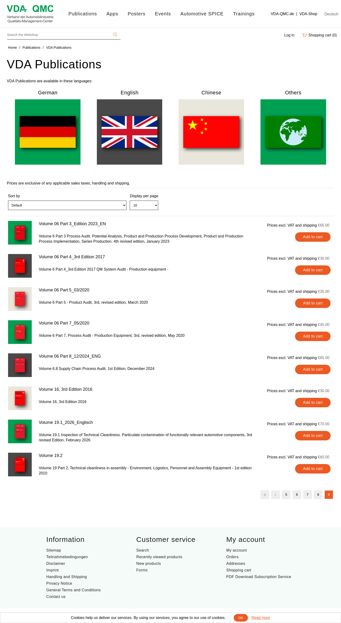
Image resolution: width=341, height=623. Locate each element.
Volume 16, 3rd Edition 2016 (65, 389)
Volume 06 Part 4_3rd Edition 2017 (72, 256)
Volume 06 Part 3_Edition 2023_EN (72, 223)
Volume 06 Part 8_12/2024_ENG (70, 356)
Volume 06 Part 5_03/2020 (64, 290)
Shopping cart (238, 570)
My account (236, 550)
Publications (82, 13)
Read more (260, 618)
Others (293, 93)
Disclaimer (55, 564)
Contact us (56, 597)
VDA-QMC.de (282, 14)
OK (240, 618)
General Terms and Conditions (73, 590)
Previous (275, 495)
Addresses (235, 564)
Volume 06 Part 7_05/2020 (64, 323)
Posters (136, 13)
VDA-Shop (308, 14)
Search (142, 550)
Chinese (211, 93)
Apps (112, 13)
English (130, 93)
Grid (321, 207)
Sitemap (53, 550)
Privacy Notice (59, 583)
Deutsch (331, 14)
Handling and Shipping (66, 577)
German (47, 93)
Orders (232, 557)
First (265, 495)
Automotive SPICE (202, 13)
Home (12, 47)
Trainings (244, 13)
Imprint (52, 570)
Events (163, 13)
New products (148, 564)
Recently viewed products (159, 557)
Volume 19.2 (51, 455)
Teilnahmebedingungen (67, 557)
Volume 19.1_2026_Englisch (66, 422)
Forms (142, 570)
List (330, 207)
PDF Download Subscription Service (258, 577)
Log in (289, 35)
